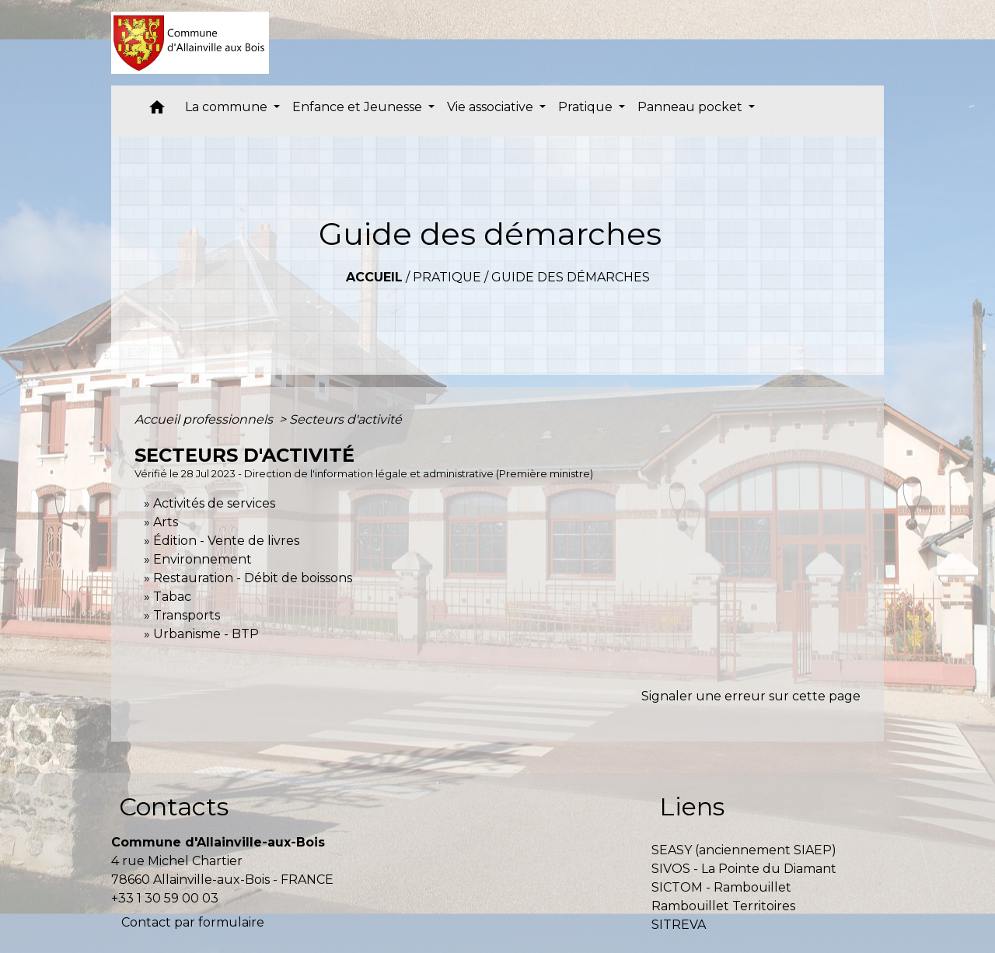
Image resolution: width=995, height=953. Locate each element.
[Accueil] (190, 43)
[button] (157, 111)
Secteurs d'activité (345, 419)
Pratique (447, 277)
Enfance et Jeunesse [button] (358, 106)
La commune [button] (228, 106)
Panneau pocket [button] (691, 106)
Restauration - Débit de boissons (252, 578)
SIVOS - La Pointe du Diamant (743, 868)
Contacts (174, 806)
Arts (165, 522)
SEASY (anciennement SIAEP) (743, 850)
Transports (186, 615)
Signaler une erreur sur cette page (751, 696)
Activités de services (214, 503)
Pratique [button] (587, 106)
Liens (691, 806)
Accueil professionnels (205, 419)
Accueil (374, 277)
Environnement (202, 559)
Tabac (172, 596)
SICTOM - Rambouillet (721, 887)
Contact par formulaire (192, 922)
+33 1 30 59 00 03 (164, 898)
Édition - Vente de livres (226, 540)
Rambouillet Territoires (723, 906)
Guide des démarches (570, 277)
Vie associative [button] (491, 106)
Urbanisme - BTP (206, 634)
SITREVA (678, 924)
